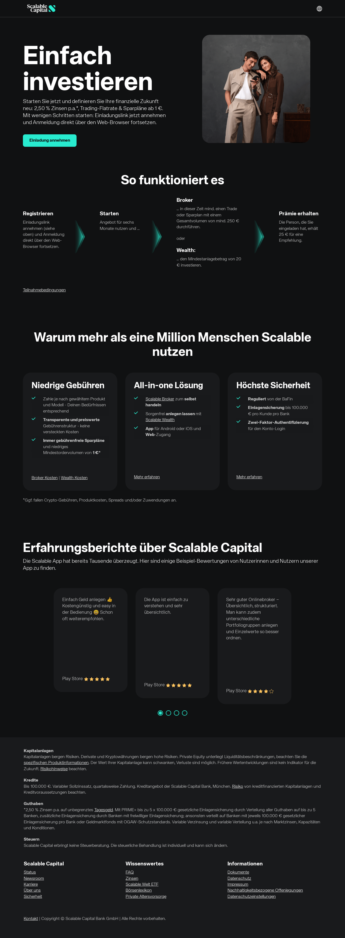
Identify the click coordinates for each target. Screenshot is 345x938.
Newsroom (34, 878)
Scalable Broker (160, 399)
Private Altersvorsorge (146, 897)
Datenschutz (239, 878)
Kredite (31, 780)
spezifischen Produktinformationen (56, 763)
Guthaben (33, 804)
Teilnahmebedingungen (44, 290)
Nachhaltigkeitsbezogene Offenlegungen (265, 890)
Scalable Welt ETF (142, 884)
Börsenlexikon (139, 890)
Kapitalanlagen (38, 751)
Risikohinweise (54, 769)
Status (30, 872)
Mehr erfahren (147, 477)
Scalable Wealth (160, 420)
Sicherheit (33, 897)
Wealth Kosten (74, 478)
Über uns (32, 890)
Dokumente (238, 872)
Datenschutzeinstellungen (251, 897)
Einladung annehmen (49, 140)
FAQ (130, 872)
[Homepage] (41, 8)
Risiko (237, 786)
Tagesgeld (103, 810)
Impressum (237, 884)
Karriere (31, 884)
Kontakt (31, 919)
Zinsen (132, 878)
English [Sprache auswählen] (319, 8)
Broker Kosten (45, 478)
